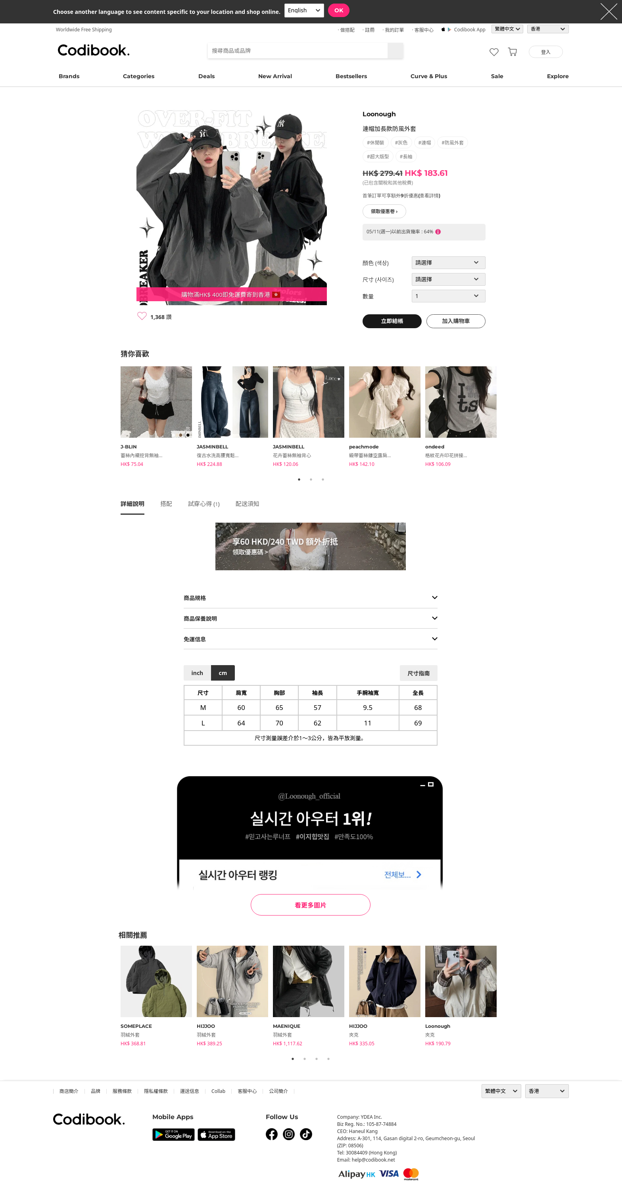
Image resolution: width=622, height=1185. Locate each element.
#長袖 (406, 156)
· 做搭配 (346, 30)
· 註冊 (368, 30)
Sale (497, 76)
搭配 (166, 504)
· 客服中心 (422, 30)
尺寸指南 (418, 673)
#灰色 (401, 142)
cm (223, 673)
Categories (138, 76)
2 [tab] (311, 479)
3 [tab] (323, 479)
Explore (558, 76)
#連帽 (425, 142)
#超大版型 (378, 156)
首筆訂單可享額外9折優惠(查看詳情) (401, 195)
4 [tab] (328, 1059)
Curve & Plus (429, 76)
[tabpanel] (159, 417)
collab (218, 1091)
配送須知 (247, 504)
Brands (69, 76)
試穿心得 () (204, 504)
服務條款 (122, 1091)
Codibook (93, 50)
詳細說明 (132, 504)
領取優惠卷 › (384, 211)
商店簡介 (69, 1091)
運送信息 (189, 1091)
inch (197, 673)
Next (507, 418)
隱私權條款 (156, 1091)
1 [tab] (299, 479)
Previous (115, 418)
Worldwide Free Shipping (84, 29)
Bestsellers (351, 76)
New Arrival (275, 76)
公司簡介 (278, 1091)
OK (338, 10)
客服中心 (247, 1091)
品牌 (95, 1091)
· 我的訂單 (393, 30)
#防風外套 (453, 142)
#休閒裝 (375, 142)
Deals (206, 76)
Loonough (379, 114)
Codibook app (470, 29)
